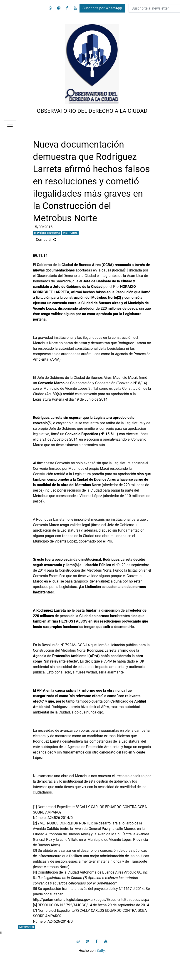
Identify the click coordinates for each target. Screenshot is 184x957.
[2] (35, 823)
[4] (59, 394)
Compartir (46, 239)
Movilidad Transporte (47, 232)
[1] (126, 270)
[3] (89, 388)
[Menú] (10, 124)
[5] (50, 423)
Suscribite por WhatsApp (102, 8)
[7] (35, 910)
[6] (35, 905)
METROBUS (70, 232)
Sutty (101, 950)
